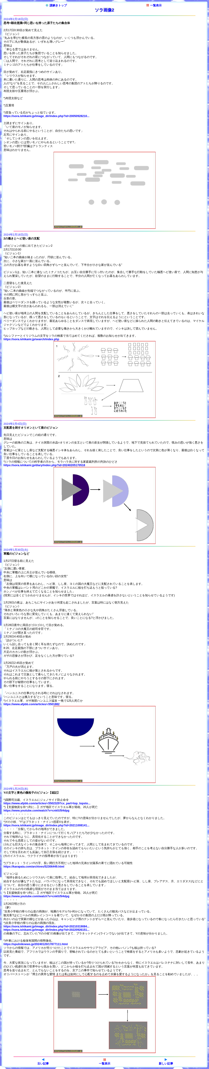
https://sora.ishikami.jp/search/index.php (31, 339)
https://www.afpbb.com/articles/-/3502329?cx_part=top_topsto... (47, 803)
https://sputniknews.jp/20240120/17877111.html (36, 944)
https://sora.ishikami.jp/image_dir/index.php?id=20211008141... (46, 825)
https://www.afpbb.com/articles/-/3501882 (31, 704)
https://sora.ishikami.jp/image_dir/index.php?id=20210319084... (46, 926)
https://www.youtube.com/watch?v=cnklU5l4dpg (36, 810)
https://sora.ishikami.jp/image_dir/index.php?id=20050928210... (46, 116)
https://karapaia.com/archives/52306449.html (34, 866)
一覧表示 (154, 5)
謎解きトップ (56, 5)
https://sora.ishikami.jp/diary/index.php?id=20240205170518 (44, 465)
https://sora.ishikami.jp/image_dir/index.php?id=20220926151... (46, 929)
